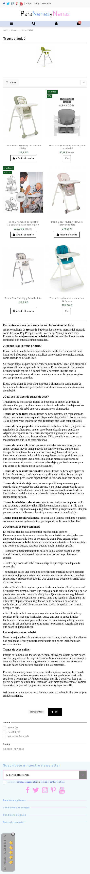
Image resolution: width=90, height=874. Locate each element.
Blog (37, 3)
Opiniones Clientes (5, 852)
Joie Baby (14, 732)
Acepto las (36, 782)
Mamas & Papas (18, 736)
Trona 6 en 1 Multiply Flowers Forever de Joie (67, 223)
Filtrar (11, 82)
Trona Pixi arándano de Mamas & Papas (67, 300)
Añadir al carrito (23, 158)
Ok (54, 711)
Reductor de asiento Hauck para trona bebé (67, 147)
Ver (67, 158)
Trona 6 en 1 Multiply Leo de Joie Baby (23, 147)
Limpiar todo (36, 711)
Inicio (29, 3)
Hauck (12, 727)
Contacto (46, 3)
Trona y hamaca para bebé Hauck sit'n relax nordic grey (23, 223)
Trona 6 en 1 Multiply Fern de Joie (23, 298)
